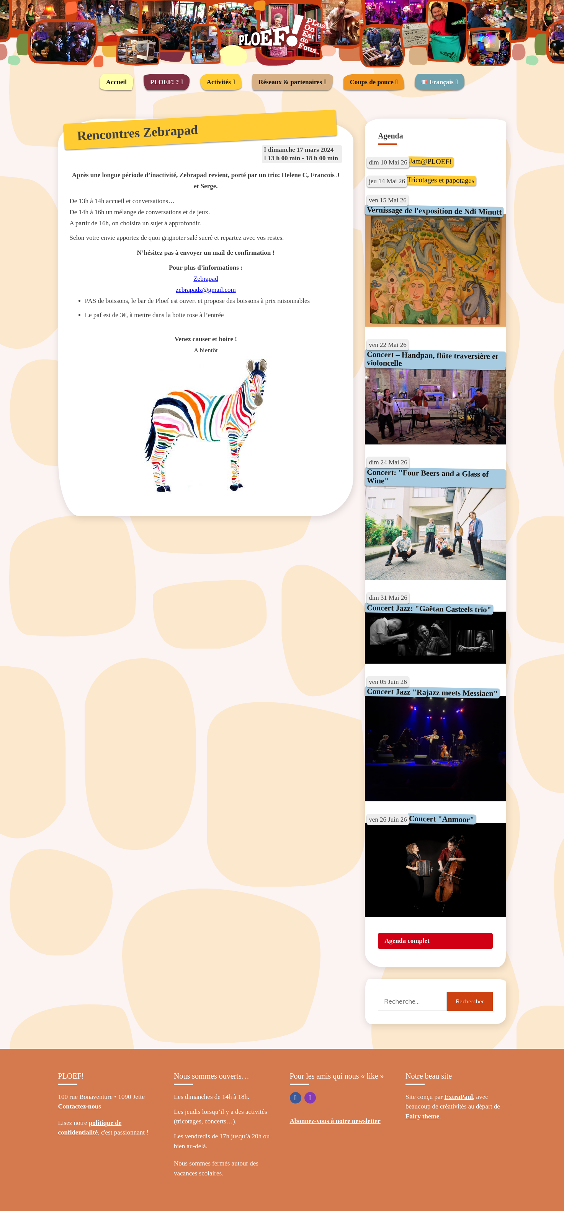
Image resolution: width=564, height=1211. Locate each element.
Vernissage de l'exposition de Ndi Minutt (434, 210)
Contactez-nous (79, 1106)
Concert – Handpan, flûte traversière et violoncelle (433, 359)
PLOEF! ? (164, 82)
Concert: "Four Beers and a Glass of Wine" (428, 476)
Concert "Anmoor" (441, 819)
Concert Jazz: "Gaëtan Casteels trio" (429, 608)
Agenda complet (407, 940)
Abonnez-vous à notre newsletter (335, 1121)
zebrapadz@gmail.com (206, 289)
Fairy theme (422, 1116)
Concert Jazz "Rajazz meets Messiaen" (432, 692)
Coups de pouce (372, 82)
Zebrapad (205, 278)
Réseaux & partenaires (290, 82)
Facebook (295, 1098)
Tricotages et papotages (440, 179)
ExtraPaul (459, 1096)
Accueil (116, 82)
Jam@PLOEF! (430, 161)
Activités (219, 82)
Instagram (310, 1098)
